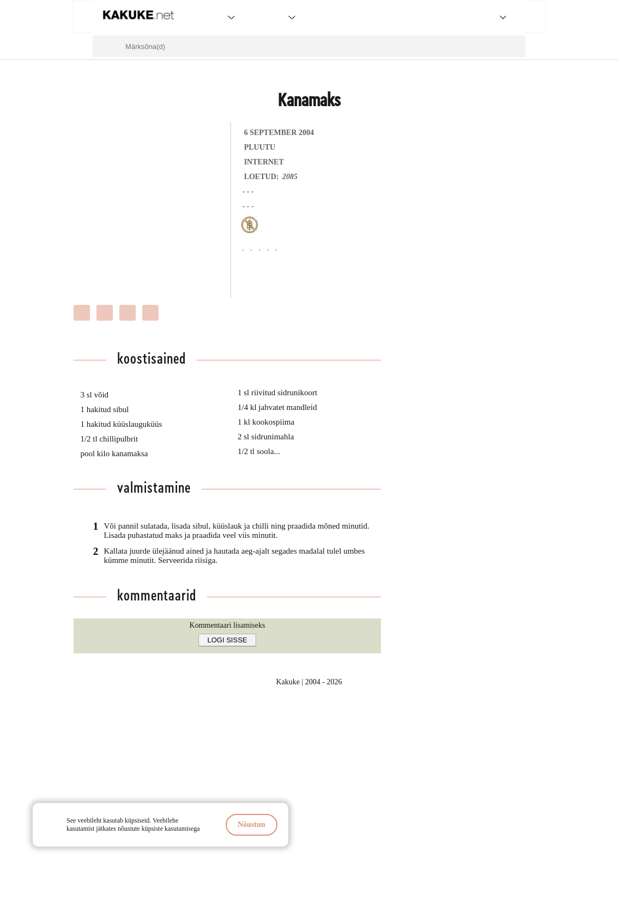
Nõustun (251, 824)
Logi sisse (227, 640)
